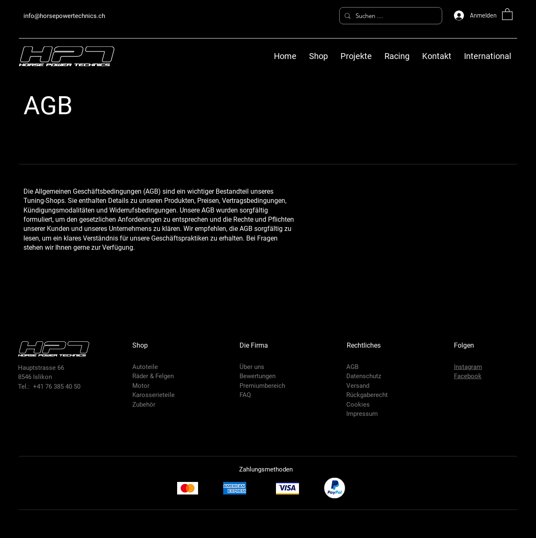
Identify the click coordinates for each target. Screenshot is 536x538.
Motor (140, 385)
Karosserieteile (153, 395)
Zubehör (143, 404)
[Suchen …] (390, 16)
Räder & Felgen (153, 376)
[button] (507, 14)
